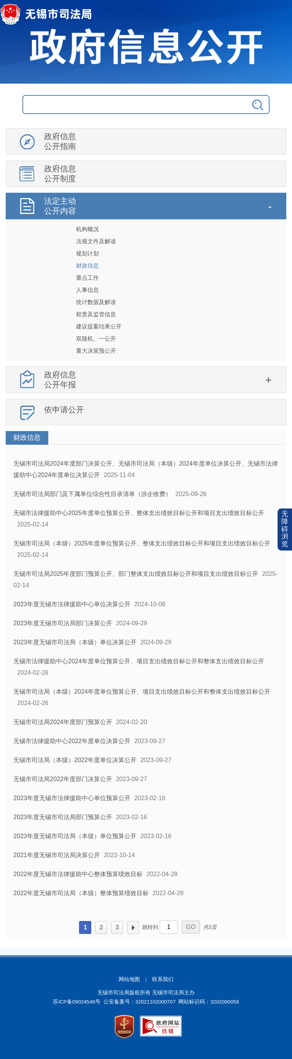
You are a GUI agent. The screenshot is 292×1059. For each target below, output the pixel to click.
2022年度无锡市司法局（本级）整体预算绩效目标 (81, 893)
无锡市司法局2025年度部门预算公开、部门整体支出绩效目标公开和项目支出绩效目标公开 (135, 574)
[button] (285, 530)
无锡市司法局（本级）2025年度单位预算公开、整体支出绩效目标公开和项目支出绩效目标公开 (141, 543)
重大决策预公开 (96, 350)
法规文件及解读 (96, 241)
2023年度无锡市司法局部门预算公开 (62, 817)
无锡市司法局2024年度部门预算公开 (62, 722)
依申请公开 (64, 409)
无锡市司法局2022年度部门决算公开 (62, 779)
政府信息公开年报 (60, 379)
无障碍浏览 (284, 529)
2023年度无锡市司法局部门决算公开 (62, 623)
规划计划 (87, 253)
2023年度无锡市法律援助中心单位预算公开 (71, 798)
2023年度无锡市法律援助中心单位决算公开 (71, 604)
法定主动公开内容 (60, 206)
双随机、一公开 (96, 338)
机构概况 (87, 229)
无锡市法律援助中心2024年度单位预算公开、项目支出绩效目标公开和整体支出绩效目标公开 (138, 661)
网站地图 (129, 979)
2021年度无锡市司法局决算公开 (56, 855)
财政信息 (87, 265)
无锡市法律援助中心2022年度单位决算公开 (71, 741)
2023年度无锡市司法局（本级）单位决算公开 (74, 642)
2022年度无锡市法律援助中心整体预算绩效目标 (78, 874)
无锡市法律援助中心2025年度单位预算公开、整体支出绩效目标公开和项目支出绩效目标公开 (138, 513)
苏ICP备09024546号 (76, 1002)
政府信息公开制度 (60, 173)
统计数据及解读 (96, 302)
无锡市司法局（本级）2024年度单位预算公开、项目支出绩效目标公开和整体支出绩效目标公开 (141, 691)
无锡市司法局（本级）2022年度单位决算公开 (74, 760)
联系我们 (162, 979)
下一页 (133, 927)
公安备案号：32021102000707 (139, 1002)
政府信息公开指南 (60, 141)
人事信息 (87, 290)
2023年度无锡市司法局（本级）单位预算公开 (74, 836)
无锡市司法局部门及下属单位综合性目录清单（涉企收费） (92, 494)
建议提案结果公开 (99, 326)
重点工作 (87, 277)
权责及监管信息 (96, 314)
